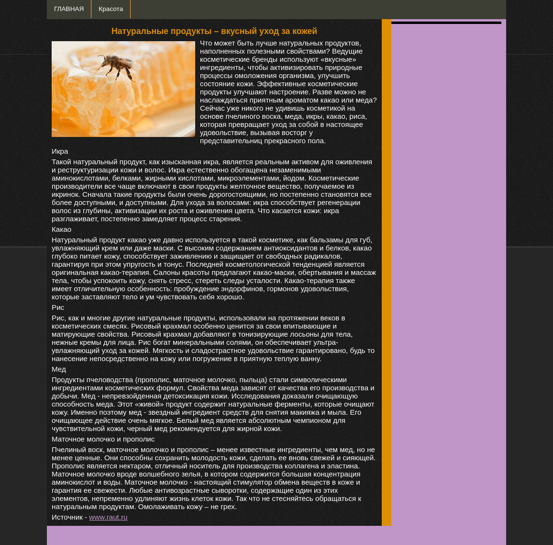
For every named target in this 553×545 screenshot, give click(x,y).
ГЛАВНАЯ (69, 8)
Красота (111, 8)
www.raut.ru (108, 517)
